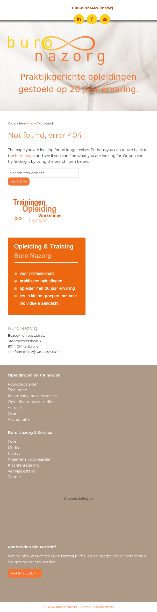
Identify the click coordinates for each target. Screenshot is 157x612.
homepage (25, 155)
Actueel (15, 407)
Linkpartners (104, 607)
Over (12, 413)
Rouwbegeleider (23, 384)
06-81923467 (86, 8)
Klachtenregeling (23, 465)
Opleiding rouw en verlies (31, 402)
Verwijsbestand (21, 471)
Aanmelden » (24, 573)
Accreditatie (19, 419)
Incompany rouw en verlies (32, 396)
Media (13, 447)
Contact (15, 477)
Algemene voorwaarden (30, 459)
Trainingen (17, 390)
